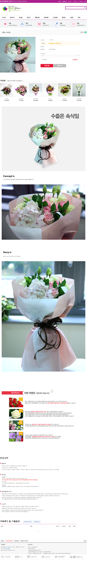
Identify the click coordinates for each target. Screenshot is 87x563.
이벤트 (85, 1)
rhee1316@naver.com (10, 550)
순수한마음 (79, 98)
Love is (50, 98)
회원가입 (64, 1)
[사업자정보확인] (47, 551)
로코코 (6, 98)
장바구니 (70, 1)
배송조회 (75, 1)
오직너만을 (35, 98)
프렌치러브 (21, 98)
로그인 (59, 1)
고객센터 (81, 1)
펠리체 (64, 98)
